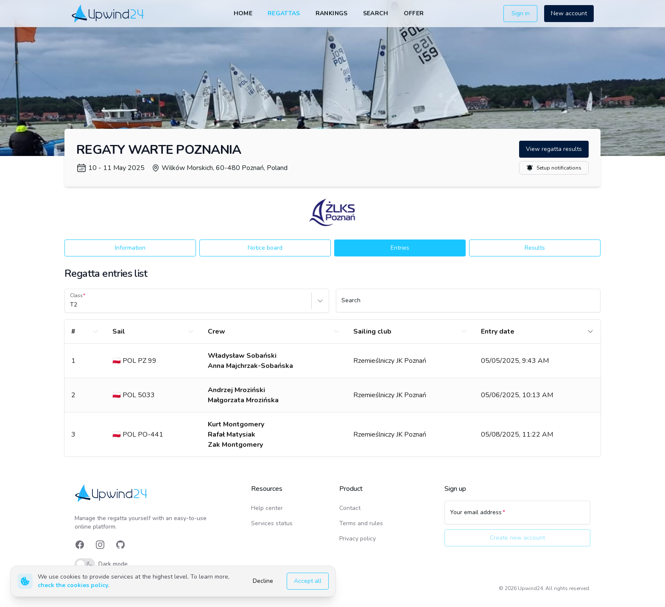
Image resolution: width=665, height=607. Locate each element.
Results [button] (535, 248)
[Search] (468, 304)
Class (76, 295)
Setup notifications (553, 167)
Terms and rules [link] (361, 523)
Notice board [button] (265, 248)
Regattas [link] (284, 13)
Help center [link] (267, 508)
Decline (263, 581)
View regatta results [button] (554, 149)
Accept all (307, 581)
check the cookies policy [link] (73, 585)
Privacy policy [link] (357, 539)
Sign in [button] (520, 13)
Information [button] (130, 248)
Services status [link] (272, 523)
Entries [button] (400, 248)
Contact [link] (349, 508)
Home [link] (243, 13)
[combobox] (71, 305)
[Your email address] (517, 516)
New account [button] (569, 13)
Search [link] (375, 13)
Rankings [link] (332, 13)
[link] (108, 13)
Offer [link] (414, 13)
